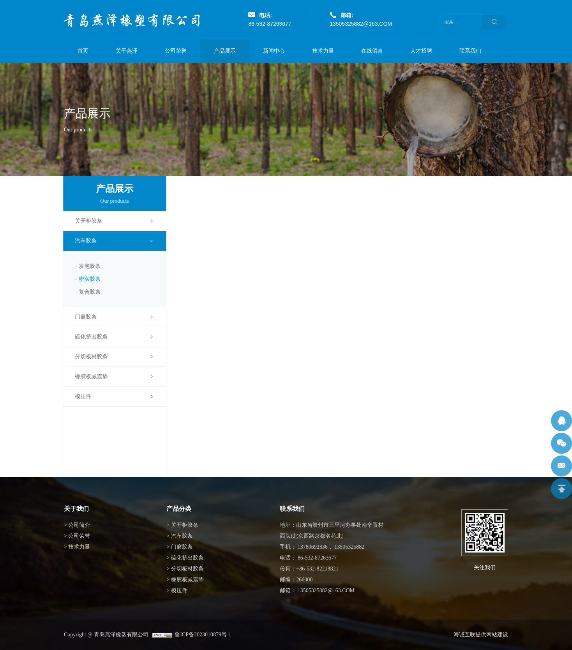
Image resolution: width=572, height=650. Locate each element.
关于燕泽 (127, 51)
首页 (83, 51)
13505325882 (349, 547)
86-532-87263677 (269, 24)
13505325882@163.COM (361, 24)
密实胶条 (86, 279)
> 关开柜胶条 (182, 525)
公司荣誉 (176, 51)
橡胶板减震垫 (87, 376)
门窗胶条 (82, 317)
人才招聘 (421, 51)
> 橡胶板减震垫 (184, 580)
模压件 (79, 396)
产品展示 (225, 51)
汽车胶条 (82, 241)
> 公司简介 (77, 525)
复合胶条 (86, 292)
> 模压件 (176, 590)
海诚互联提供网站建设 (481, 635)
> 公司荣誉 (77, 536)
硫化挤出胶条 (87, 337)
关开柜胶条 (85, 221)
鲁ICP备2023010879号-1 (201, 635)
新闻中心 (274, 51)
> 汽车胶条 (179, 536)
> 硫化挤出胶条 (184, 558)
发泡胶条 (86, 266)
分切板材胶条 (87, 357)
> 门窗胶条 (179, 547)
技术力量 (323, 51)
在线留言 (372, 51)
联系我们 (470, 51)
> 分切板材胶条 (184, 569)
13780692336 (313, 547)
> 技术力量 (77, 547)
